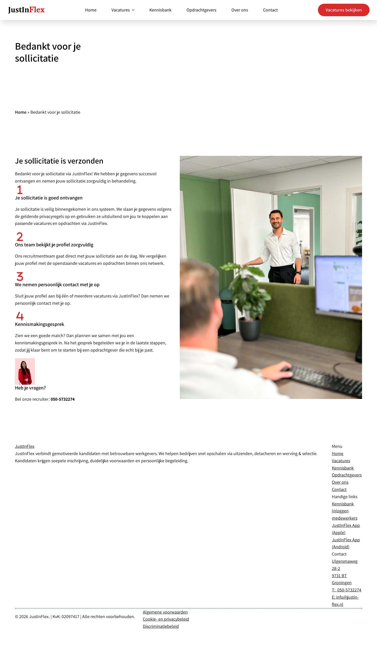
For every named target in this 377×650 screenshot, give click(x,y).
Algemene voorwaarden (165, 612)
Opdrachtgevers (201, 10)
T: (334, 590)
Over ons (239, 10)
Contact (270, 10)
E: (334, 597)
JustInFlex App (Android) (346, 543)
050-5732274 (348, 590)
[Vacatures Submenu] (132, 10)
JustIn (24, 446)
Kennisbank (160, 10)
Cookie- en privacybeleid (166, 619)
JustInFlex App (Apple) (346, 528)
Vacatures (120, 10)
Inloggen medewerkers (344, 514)
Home (90, 10)
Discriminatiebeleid (161, 626)
